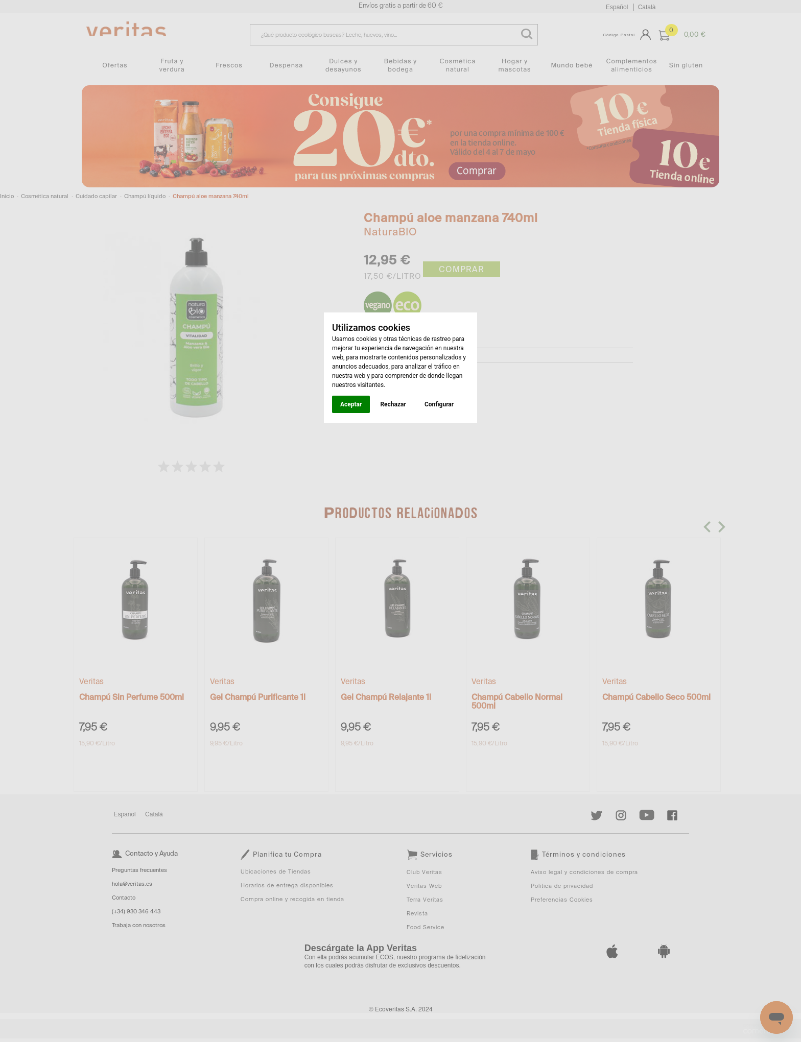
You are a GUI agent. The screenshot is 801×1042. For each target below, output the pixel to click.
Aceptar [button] (351, 404)
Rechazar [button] (393, 404)
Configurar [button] (439, 404)
